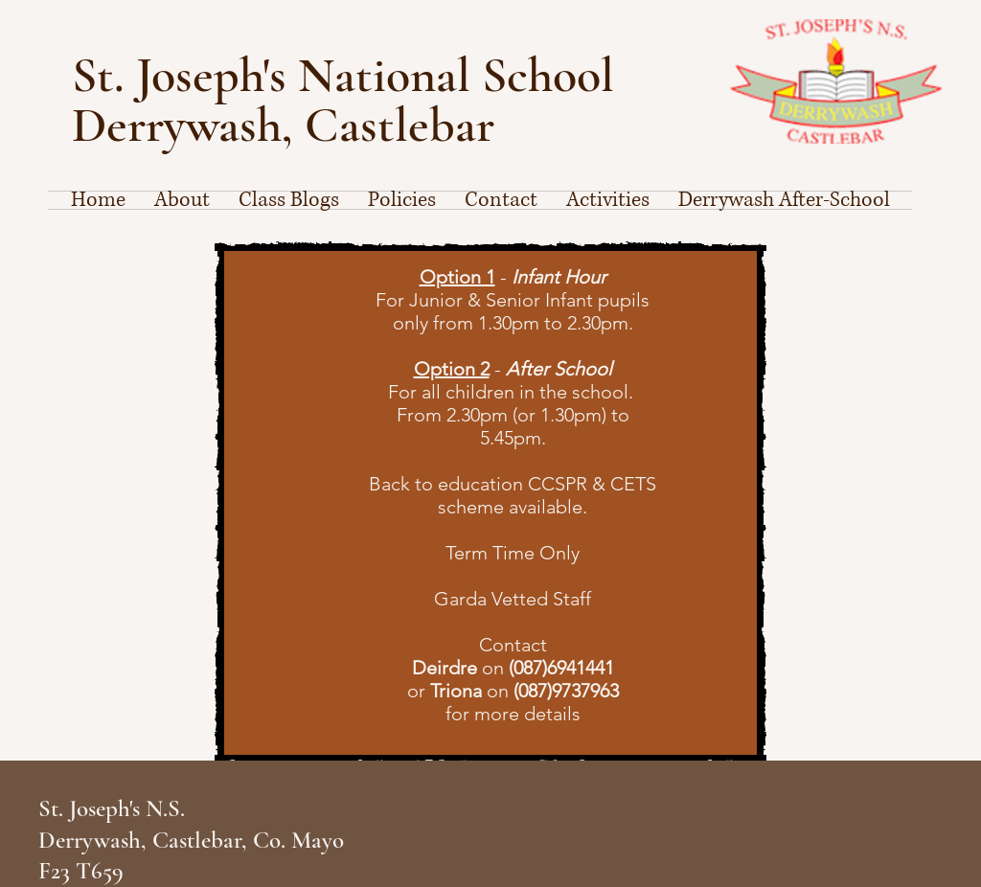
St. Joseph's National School (349, 75)
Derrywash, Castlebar (283, 125)
